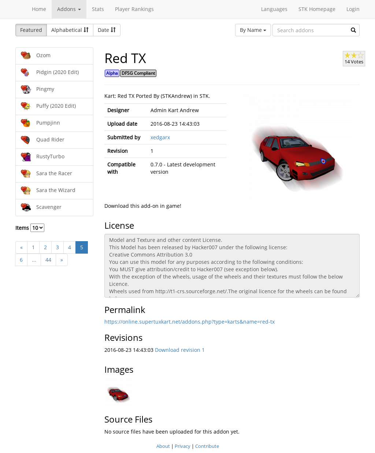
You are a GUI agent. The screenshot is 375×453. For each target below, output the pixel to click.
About (163, 446)
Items (29, 228)
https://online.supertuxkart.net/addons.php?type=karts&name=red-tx (189, 321)
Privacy (182, 446)
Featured (31, 29)
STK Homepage (316, 8)
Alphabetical (70, 29)
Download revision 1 (180, 349)
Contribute (207, 446)
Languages (274, 8)
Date (107, 29)
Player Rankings (134, 8)
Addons (69, 8)
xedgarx (160, 137)
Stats (98, 8)
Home (39, 8)
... (34, 259)
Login (353, 8)
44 (48, 259)
